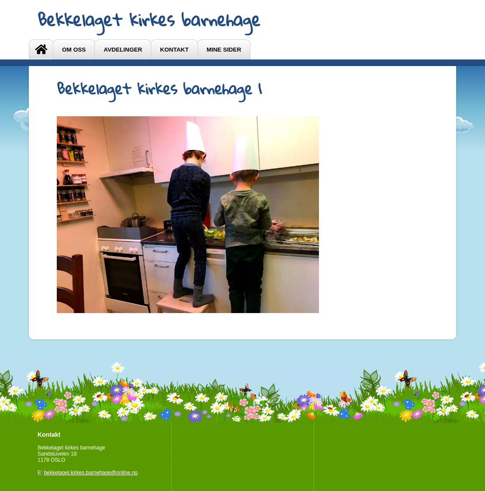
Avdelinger (123, 49)
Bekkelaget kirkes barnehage (149, 19)
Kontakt (174, 49)
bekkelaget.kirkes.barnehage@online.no (91, 473)
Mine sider (224, 49)
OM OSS (74, 49)
